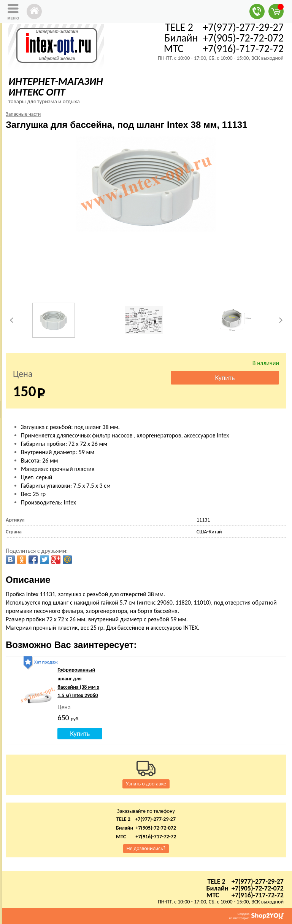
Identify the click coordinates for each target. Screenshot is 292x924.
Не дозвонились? (146, 848)
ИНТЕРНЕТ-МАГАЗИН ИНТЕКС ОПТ (55, 87)
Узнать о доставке (146, 783)
